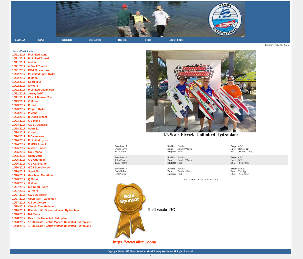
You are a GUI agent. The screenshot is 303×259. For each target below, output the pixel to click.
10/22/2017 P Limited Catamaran (33, 89)
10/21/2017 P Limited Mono (29, 54)
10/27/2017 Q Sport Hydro (29, 202)
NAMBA (18, 39)
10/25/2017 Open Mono (27, 155)
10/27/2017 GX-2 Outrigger (29, 194)
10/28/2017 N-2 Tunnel (26, 214)
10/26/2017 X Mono (25, 183)
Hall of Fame (174, 39)
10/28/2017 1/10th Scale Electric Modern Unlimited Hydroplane (51, 222)
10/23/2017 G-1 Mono (26, 120)
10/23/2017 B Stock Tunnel (29, 116)
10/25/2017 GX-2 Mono (27, 151)
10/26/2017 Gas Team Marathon (32, 175)
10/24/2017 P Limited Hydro (30, 140)
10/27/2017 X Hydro (25, 190)
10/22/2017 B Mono (25, 77)
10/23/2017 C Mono (25, 101)
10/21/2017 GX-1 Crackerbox (30, 70)
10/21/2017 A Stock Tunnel (29, 66)
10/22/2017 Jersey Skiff (27, 93)
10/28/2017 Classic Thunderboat (33, 206)
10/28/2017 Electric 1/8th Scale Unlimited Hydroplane (45, 210)
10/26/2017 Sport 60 (25, 171)
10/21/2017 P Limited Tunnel (30, 58)
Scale (146, 39)
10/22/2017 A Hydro (25, 85)
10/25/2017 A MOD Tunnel (29, 148)
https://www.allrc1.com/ (134, 242)
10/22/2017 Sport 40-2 (26, 81)
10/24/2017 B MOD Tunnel (29, 144)
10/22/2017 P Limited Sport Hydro (33, 74)
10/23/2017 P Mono (24, 112)
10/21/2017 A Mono (24, 62)
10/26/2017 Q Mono (25, 179)
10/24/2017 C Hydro (25, 132)
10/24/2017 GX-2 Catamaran (30, 124)
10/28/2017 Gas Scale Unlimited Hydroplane (40, 218)
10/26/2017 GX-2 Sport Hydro (31, 167)
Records (121, 39)
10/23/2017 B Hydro (25, 105)
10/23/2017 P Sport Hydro (29, 109)
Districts (66, 39)
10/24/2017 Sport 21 (25, 128)
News (39, 39)
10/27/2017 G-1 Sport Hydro (30, 186)
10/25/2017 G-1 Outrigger (28, 159)
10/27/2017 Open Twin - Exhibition (34, 198)
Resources (94, 39)
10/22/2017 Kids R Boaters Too (32, 97)
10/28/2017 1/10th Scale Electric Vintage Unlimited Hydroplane (51, 225)
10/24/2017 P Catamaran (28, 136)
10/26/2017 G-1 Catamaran (29, 163)
